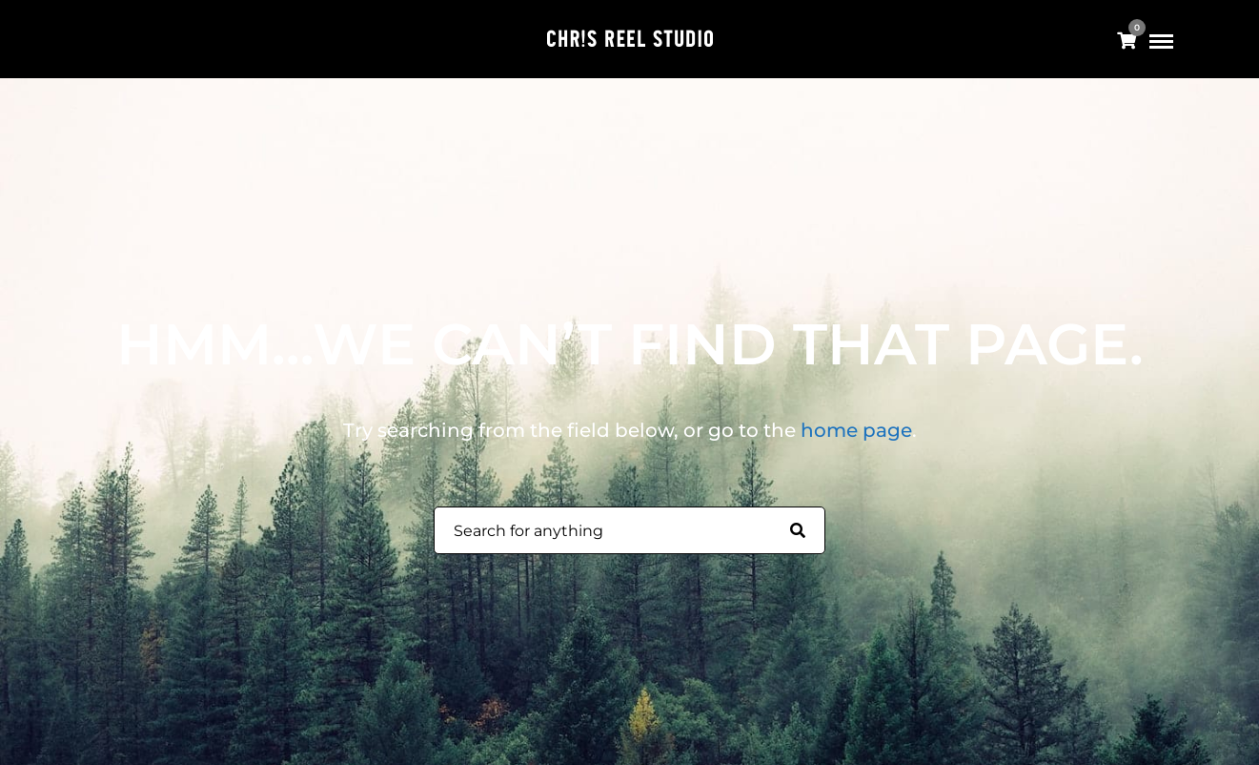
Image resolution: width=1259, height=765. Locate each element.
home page (856, 430)
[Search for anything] (797, 531)
